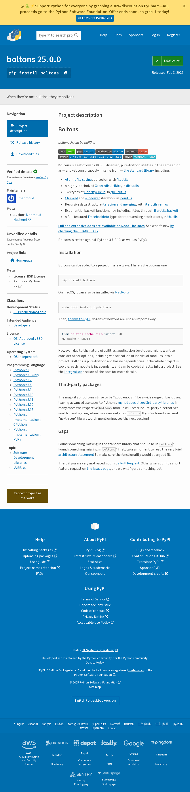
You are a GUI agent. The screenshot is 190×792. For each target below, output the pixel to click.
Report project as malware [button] (27, 496)
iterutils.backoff (166, 210)
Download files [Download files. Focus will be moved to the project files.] (24, 154)
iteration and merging (119, 204)
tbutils (172, 216)
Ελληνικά (115, 724)
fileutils (122, 179)
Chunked (71, 198)
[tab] (27, 128)
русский (178, 724)
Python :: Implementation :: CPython (27, 419)
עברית (84, 728)
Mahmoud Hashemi (27, 217)
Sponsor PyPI (150, 567)
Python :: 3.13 (23, 409)
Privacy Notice (93, 616)
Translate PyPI (148, 561)
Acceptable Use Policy (93, 622)
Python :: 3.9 (22, 389)
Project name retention (38, 567)
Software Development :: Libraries (24, 457)
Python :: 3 (21, 370)
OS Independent (25, 356)
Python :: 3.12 (23, 404)
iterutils (126, 198)
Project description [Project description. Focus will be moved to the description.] (19, 128)
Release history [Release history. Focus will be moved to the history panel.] (25, 142)
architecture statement (76, 454)
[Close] (184, 6)
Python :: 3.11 (23, 399)
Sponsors (136, 35)
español (33, 724)
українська (99, 724)
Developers (21, 325)
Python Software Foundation (93, 674)
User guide (38, 561)
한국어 (112, 728)
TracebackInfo (98, 216)
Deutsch (129, 724)
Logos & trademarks (95, 567)
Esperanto (98, 728)
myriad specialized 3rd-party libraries (146, 402)
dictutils (132, 185)
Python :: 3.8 (22, 384)
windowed (92, 198)
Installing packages (38, 550)
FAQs (40, 573)
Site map (95, 687)
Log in (155, 35)
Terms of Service (93, 599)
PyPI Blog (93, 550)
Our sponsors (95, 573)
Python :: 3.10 (23, 394)
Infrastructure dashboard (93, 556)
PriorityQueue (94, 192)
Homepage (21, 260)
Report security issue (95, 605)
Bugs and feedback (150, 550)
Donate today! (95, 662)
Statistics (95, 561)
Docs (118, 35)
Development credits (148, 573)
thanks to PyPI (79, 319)
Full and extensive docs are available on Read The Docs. (101, 225)
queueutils (118, 192)
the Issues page (98, 468)
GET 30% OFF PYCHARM (93, 18)
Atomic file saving (78, 179)
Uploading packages (38, 556)
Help (103, 35)
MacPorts (122, 292)
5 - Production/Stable (29, 312)
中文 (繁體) (162, 724)
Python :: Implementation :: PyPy (27, 434)
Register (173, 35)
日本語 (59, 724)
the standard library (139, 170)
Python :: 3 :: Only (26, 375)
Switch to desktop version (95, 700)
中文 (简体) (145, 724)
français (46, 724)
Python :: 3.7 (22, 380)
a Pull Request (128, 463)
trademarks (136, 670)
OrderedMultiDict (108, 185)
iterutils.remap (156, 204)
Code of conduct (93, 610)
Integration (73, 371)
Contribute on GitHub (148, 556)
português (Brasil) (78, 724)
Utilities (19, 467)
